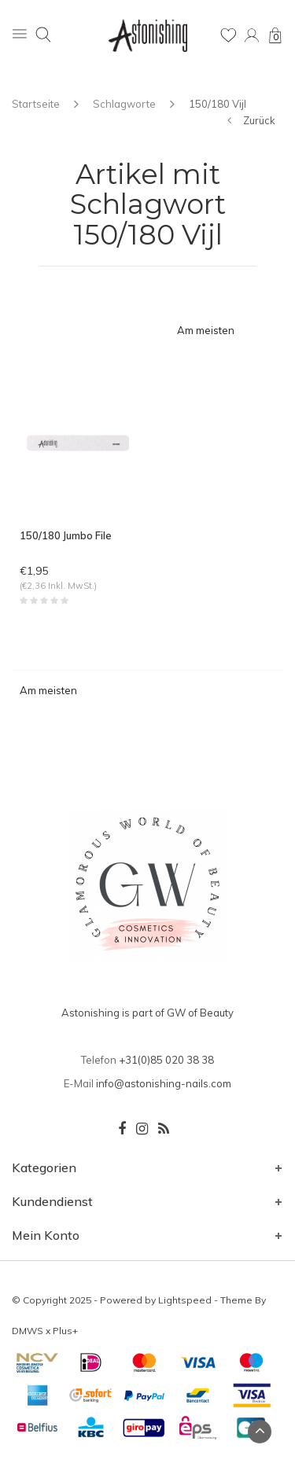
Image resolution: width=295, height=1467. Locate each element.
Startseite (36, 103)
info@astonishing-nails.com (163, 1083)
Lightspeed (185, 1300)
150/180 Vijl (217, 103)
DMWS (27, 1330)
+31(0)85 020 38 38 (166, 1059)
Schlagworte (124, 103)
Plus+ (65, 1330)
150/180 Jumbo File (66, 535)
